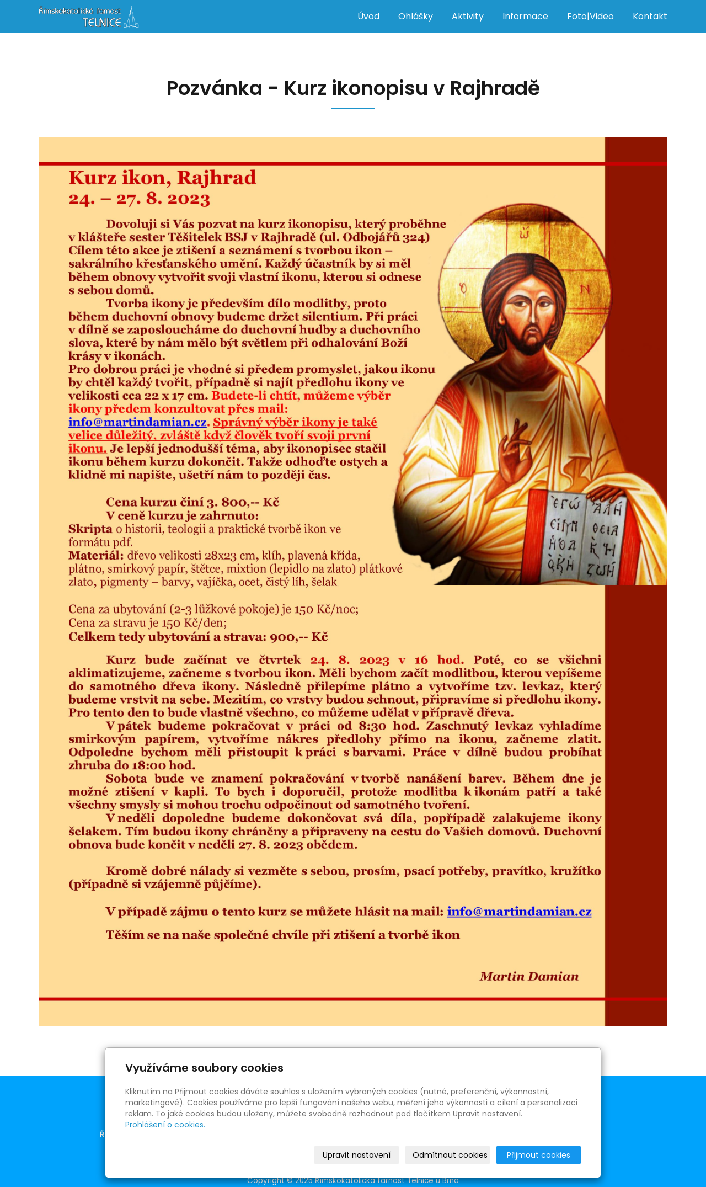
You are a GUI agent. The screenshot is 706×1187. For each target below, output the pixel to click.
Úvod (368, 16)
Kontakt (650, 16)
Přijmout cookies (538, 1155)
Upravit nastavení (357, 1155)
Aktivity (468, 16)
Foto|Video (590, 16)
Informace (525, 16)
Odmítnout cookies (450, 1155)
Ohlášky (415, 16)
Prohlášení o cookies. (165, 1124)
